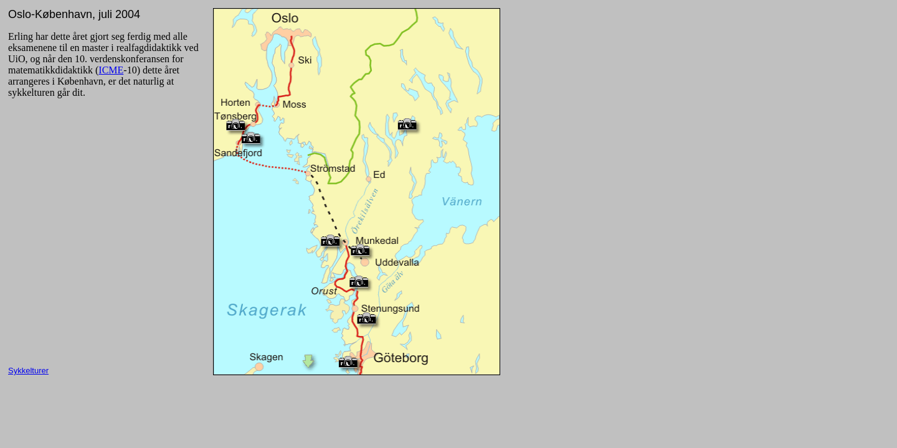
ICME (110, 70)
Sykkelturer (28, 370)
